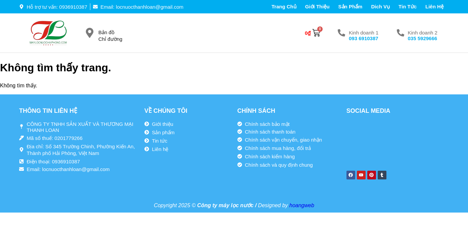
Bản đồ (106, 32)
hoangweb (301, 205)
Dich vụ (380, 6)
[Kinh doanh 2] (400, 32)
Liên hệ (434, 6)
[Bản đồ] (90, 33)
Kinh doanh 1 (363, 32)
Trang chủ (284, 6)
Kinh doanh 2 (422, 32)
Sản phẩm (350, 6)
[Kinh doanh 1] (341, 32)
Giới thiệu (317, 6)
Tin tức (408, 6)
